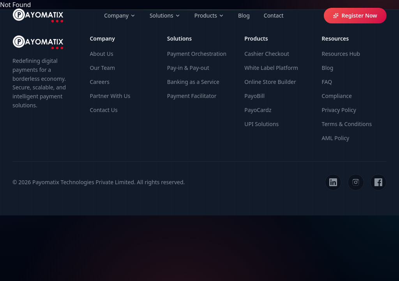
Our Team (102, 67)
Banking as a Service (193, 81)
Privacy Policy (339, 110)
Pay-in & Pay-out (188, 67)
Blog (244, 15)
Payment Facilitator (192, 96)
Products (209, 15)
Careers (99, 81)
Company (120, 15)
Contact (274, 15)
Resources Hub (341, 53)
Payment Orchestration (196, 53)
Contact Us (103, 110)
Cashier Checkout (266, 53)
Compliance (337, 96)
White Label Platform (271, 67)
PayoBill (254, 96)
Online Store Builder (270, 81)
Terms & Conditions (347, 124)
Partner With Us (110, 96)
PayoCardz (257, 110)
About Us (101, 53)
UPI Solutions (261, 124)
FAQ (327, 81)
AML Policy (336, 138)
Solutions (165, 15)
